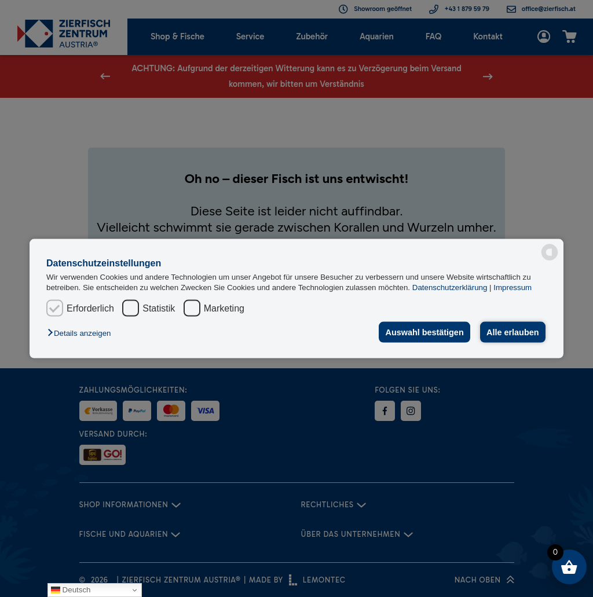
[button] (82, 333)
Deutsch (71, 590)
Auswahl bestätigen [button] (425, 332)
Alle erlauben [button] (512, 332)
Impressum (512, 287)
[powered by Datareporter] (549, 252)
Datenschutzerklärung (450, 287)
